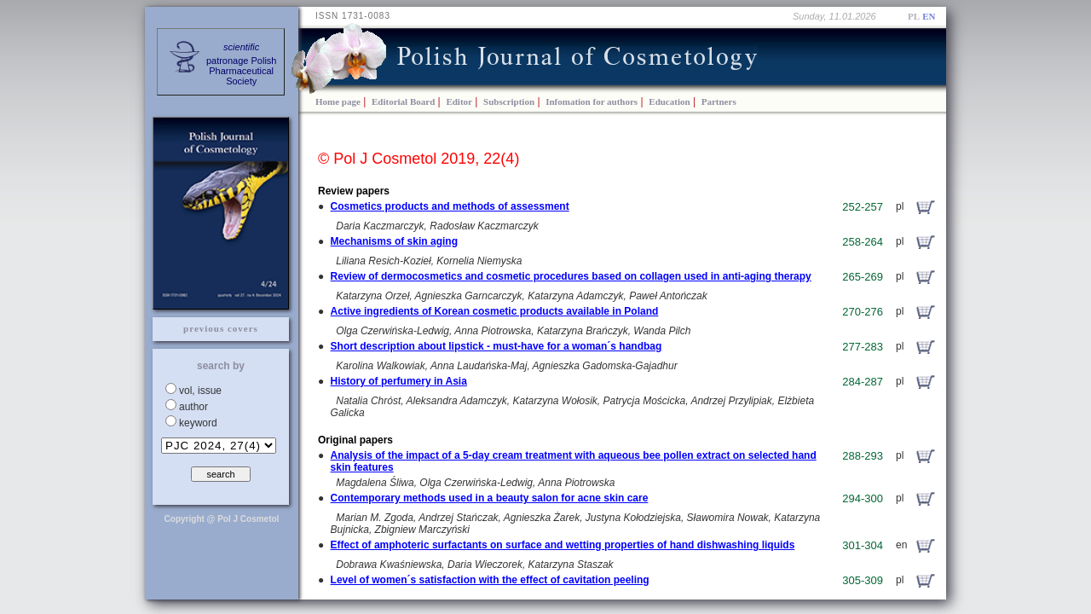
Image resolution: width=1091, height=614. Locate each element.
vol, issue (200, 391)
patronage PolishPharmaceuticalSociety (241, 64)
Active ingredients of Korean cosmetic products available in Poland (495, 311)
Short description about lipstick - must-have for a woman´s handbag (496, 346)
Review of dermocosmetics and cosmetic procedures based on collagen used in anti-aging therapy (571, 276)
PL (914, 16)
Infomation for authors (592, 101)
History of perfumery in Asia (399, 381)
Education (669, 101)
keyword (198, 423)
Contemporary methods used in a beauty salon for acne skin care (490, 498)
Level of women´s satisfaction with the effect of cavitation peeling (490, 580)
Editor (459, 101)
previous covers (220, 328)
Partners (718, 101)
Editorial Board (403, 101)
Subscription (508, 101)
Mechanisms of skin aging (394, 241)
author (193, 407)
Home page (338, 101)
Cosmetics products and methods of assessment (450, 206)
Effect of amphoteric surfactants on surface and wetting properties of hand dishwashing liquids (563, 545)
